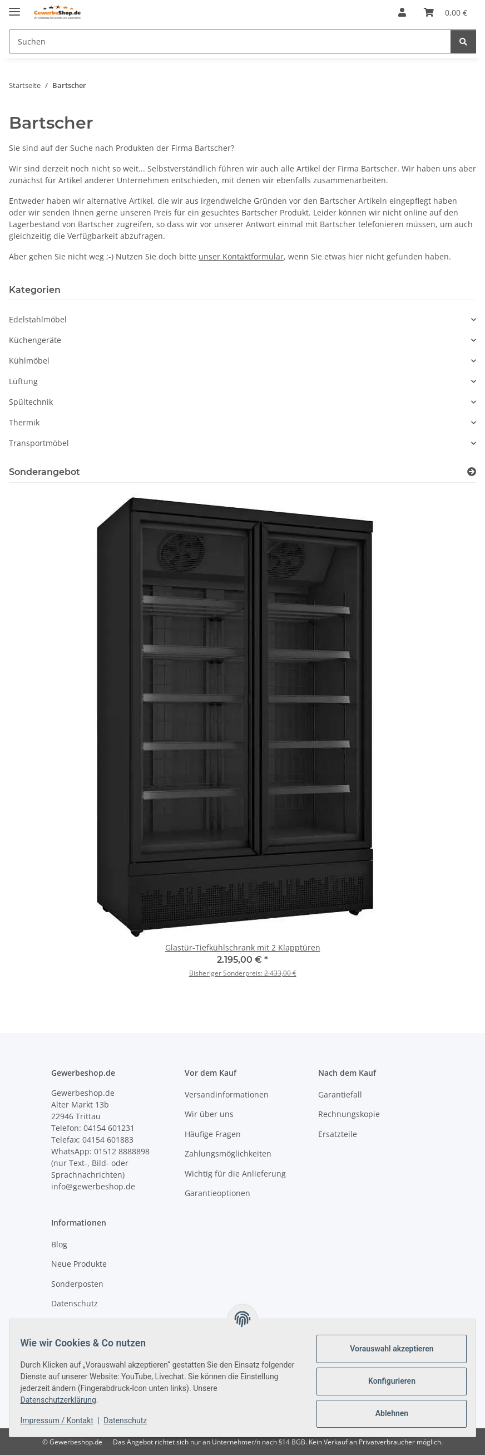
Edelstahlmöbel (38, 319)
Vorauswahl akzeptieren (385, 1348)
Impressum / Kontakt (63, 1420)
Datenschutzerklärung (65, 1399)
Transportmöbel (39, 443)
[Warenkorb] (445, 12)
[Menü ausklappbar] (14, 7)
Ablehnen (384, 1413)
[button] (402, 12)
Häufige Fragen (213, 1134)
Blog (59, 1244)
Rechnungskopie (349, 1114)
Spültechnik (31, 401)
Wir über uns (209, 1114)
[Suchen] (230, 41)
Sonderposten (77, 1283)
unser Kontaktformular (241, 256)
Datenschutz (132, 1420)
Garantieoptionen (217, 1193)
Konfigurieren (384, 1380)
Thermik (24, 422)
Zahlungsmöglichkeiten (228, 1153)
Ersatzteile (337, 1134)
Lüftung (23, 381)
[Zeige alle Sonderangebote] (471, 472)
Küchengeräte (35, 340)
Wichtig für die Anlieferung (235, 1173)
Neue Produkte (79, 1263)
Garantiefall (340, 1094)
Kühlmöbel (29, 360)
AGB (59, 1323)
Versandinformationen (227, 1094)
